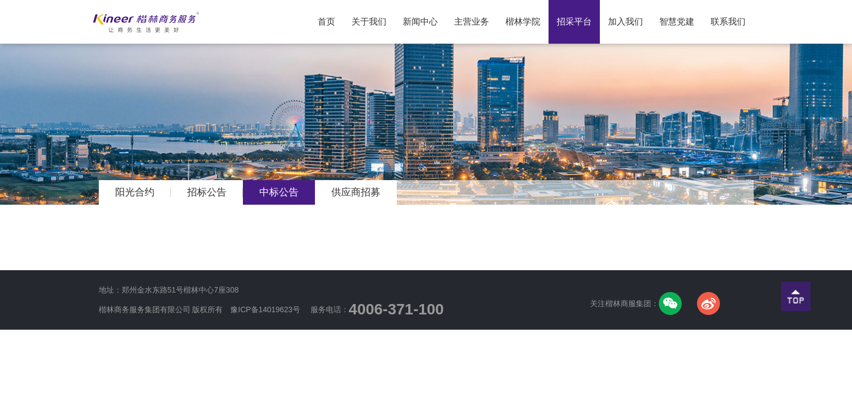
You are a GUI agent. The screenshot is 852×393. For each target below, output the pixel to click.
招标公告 (207, 192)
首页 (330, 13)
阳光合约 (134, 192)
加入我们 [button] (625, 21)
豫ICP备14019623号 (265, 309)
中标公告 (279, 192)
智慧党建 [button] (676, 21)
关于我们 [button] (368, 21)
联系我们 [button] (728, 21)
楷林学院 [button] (522, 21)
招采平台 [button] (574, 21)
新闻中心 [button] (420, 21)
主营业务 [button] (471, 21)
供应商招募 (355, 192)
